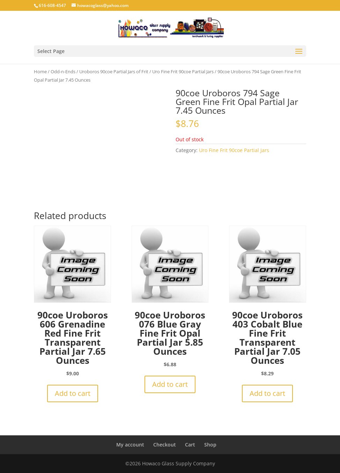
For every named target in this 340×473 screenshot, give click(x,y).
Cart (190, 444)
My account (130, 444)
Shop (210, 444)
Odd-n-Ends (63, 71)
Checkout (164, 444)
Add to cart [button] (72, 393)
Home (40, 71)
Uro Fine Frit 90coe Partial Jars (183, 71)
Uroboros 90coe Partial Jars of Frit (113, 71)
